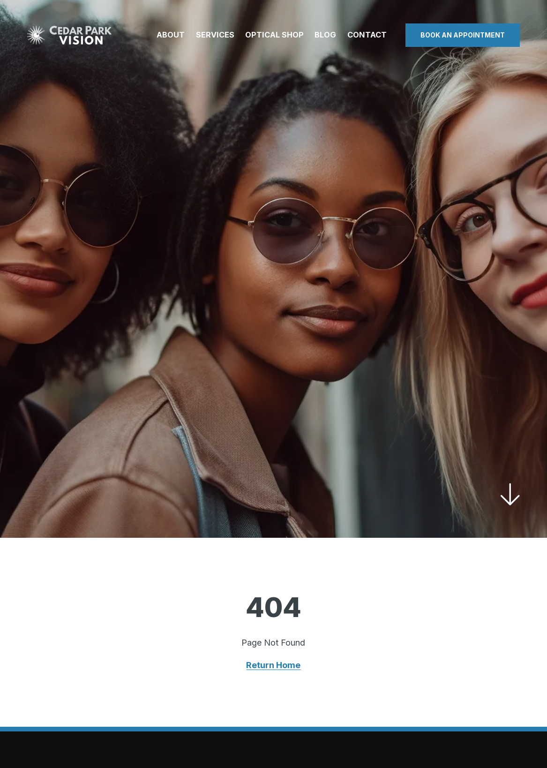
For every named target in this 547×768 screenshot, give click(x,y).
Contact (367, 34)
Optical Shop (274, 34)
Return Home (273, 665)
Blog (325, 34)
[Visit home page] (69, 35)
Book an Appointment (462, 35)
